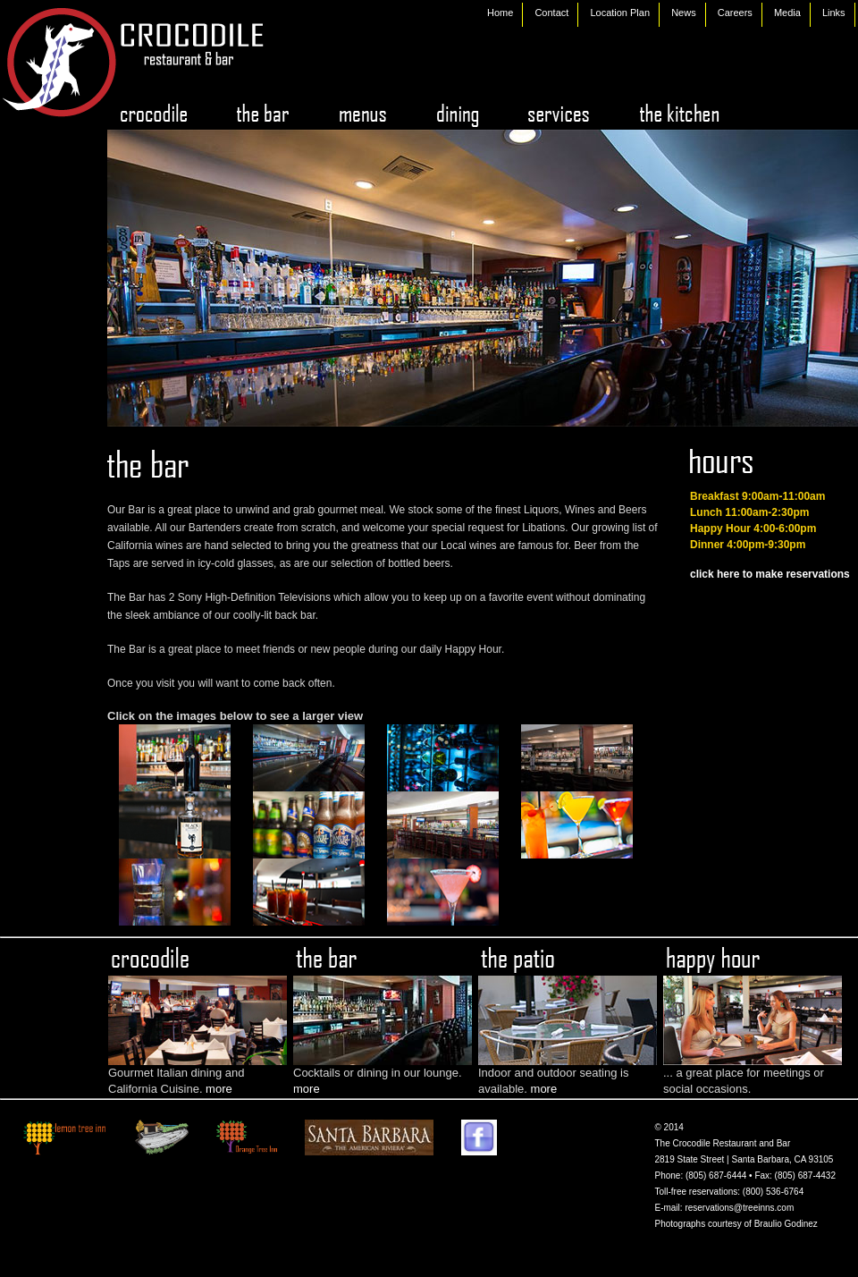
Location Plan (620, 12)
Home (500, 12)
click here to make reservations (770, 574)
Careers (735, 12)
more (219, 1088)
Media (787, 12)
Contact (551, 12)
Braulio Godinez (786, 1224)
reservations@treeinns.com (739, 1208)
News (683, 12)
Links (833, 12)
